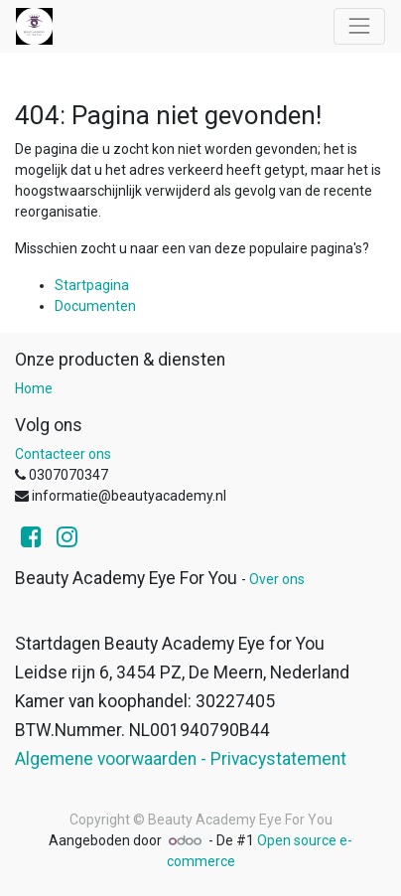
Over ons (277, 579)
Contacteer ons (63, 454)
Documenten (95, 306)
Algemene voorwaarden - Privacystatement (180, 759)
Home (34, 388)
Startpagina (92, 285)
